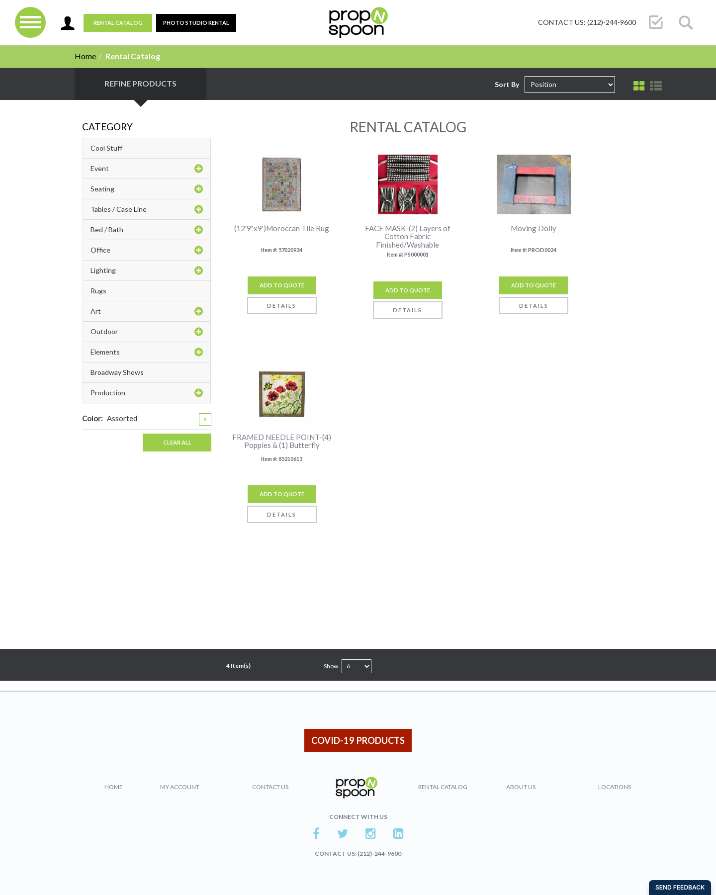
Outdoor (146, 332)
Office (146, 250)
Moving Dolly (533, 228)
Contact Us (270, 787)
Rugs (98, 290)
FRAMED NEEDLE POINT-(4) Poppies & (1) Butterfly (281, 441)
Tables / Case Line (146, 209)
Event (146, 169)
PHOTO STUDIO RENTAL (196, 22)
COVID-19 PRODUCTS (358, 740)
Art (146, 311)
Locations (614, 787)
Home (85, 56)
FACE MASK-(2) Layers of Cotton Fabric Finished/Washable (407, 236)
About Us (521, 787)
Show (331, 666)
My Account (179, 787)
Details (281, 305)
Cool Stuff (106, 148)
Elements (146, 352)
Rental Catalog (118, 22)
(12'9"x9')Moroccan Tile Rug (281, 228)
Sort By (507, 84)
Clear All (177, 442)
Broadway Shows (117, 372)
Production (146, 393)
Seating (146, 189)
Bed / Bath (146, 230)
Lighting (146, 270)
